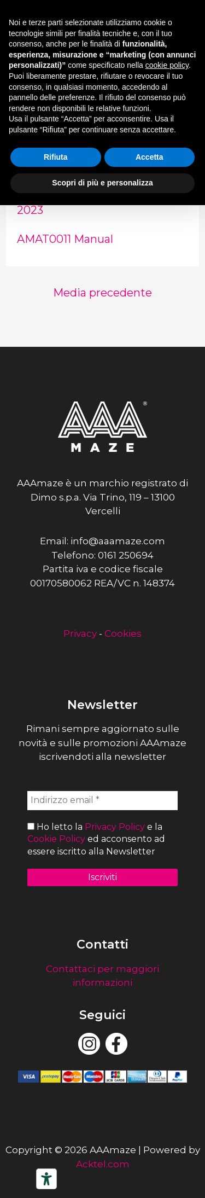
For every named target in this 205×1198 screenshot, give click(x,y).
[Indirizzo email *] (102, 800)
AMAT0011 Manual (65, 239)
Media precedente (102, 292)
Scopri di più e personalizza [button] (102, 182)
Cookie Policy (56, 839)
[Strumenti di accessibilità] (46, 1178)
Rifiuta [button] (56, 157)
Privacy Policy (115, 827)
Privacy (80, 633)
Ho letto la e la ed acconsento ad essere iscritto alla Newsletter (96, 839)
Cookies (123, 633)
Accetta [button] (149, 157)
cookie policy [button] (167, 65)
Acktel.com (103, 1164)
